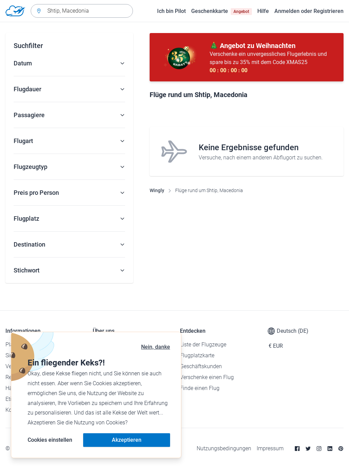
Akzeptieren (126, 440)
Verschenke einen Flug (207, 377)
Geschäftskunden (201, 366)
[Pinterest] (341, 448)
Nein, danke (155, 347)
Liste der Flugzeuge (203, 344)
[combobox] (82, 11)
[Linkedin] (330, 448)
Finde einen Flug (199, 388)
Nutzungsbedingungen (224, 448)
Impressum (270, 448)
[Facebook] (297, 448)
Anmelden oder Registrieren (309, 11)
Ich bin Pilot (171, 11)
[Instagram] (319, 448)
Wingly (157, 190)
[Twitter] (308, 448)
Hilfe (263, 11)
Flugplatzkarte (197, 355)
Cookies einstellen (50, 440)
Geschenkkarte (221, 11)
